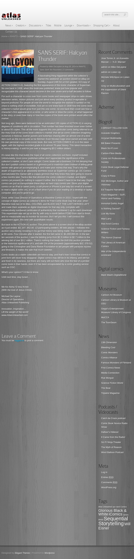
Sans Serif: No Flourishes (51, 70)
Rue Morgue (107, 378)
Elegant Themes (22, 553)
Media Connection (110, 373)
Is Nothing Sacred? (111, 208)
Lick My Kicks (108, 213)
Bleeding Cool (108, 347)
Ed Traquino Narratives (112, 189)
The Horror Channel (111, 237)
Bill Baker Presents (110, 143)
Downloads (83, 25)
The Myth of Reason (111, 447)
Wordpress (49, 553)
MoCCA (105, 317)
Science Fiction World (112, 383)
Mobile (57, 25)
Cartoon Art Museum (111, 295)
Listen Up (116, 72)
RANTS (14, 36)
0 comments (68, 70)
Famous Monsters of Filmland (116, 362)
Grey (103, 86)
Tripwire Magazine (110, 393)
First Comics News (110, 367)
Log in (104, 472)
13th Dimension (109, 342)
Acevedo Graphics (110, 133)
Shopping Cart (101, 25)
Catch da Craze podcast (113, 418)
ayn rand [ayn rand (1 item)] (116, 507)
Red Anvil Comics (110, 223)
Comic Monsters (109, 352)
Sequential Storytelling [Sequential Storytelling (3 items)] (113, 521)
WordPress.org (108, 487)
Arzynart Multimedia (111, 138)
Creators (21, 25)
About (116, 25)
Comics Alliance (109, 357)
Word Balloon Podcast (112, 452)
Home (5, 36)
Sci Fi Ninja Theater (111, 442)
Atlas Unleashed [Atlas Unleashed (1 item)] (105, 507)
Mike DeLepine (55, 67)
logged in (19, 340)
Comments (109, 482)
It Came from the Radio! (113, 437)
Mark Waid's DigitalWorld (113, 275)
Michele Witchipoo (110, 77)
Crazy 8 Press (108, 176)
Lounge (69, 25)
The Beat (105, 388)
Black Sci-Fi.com (109, 148)
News (9, 25)
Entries (107, 477)
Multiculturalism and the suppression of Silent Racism (115, 90)
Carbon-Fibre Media (111, 153)
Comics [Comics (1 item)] (123, 507)
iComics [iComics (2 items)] (115, 514)
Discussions (36, 25)
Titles (48, 25)
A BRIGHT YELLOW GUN (114, 128)
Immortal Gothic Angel (112, 203)
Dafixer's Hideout (109, 432)
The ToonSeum (109, 322)
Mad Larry (106, 218)
